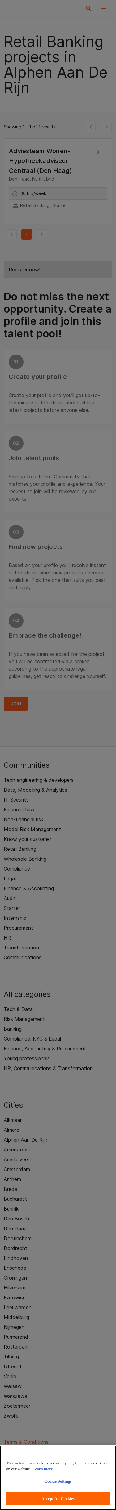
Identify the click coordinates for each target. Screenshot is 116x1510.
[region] (58, 1477)
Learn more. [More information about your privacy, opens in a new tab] (43, 1469)
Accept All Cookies (58, 1498)
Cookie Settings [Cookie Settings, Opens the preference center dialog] (57, 1481)
